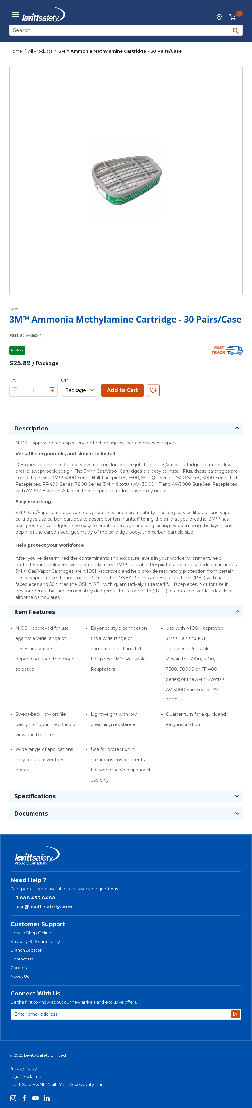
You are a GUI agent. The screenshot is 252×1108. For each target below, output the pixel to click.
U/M (64, 380)
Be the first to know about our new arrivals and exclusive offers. (74, 1002)
